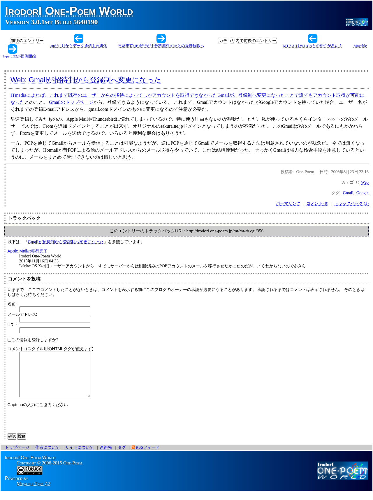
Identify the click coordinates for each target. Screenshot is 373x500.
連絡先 (106, 456)
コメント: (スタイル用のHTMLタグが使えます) (51, 348)
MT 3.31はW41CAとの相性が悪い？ (312, 46)
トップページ (17, 456)
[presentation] (52, 427)
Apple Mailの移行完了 (27, 251)
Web (17, 80)
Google (362, 192)
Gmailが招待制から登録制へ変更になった (95, 80)
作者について (47, 456)
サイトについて (79, 456)
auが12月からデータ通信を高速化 (78, 46)
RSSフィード (148, 456)
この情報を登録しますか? (33, 339)
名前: (12, 303)
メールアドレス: (22, 314)
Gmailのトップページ (71, 102)
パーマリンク (288, 203)
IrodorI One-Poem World (69, 10)
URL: (12, 324)
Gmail (348, 192)
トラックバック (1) (351, 203)
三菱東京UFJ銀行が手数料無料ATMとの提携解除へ (161, 46)
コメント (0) (317, 203)
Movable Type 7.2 (33, 492)
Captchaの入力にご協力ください (38, 413)
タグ (122, 456)
